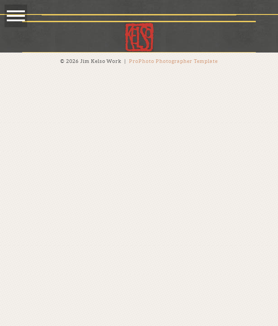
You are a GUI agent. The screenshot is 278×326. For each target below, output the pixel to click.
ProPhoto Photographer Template (173, 61)
